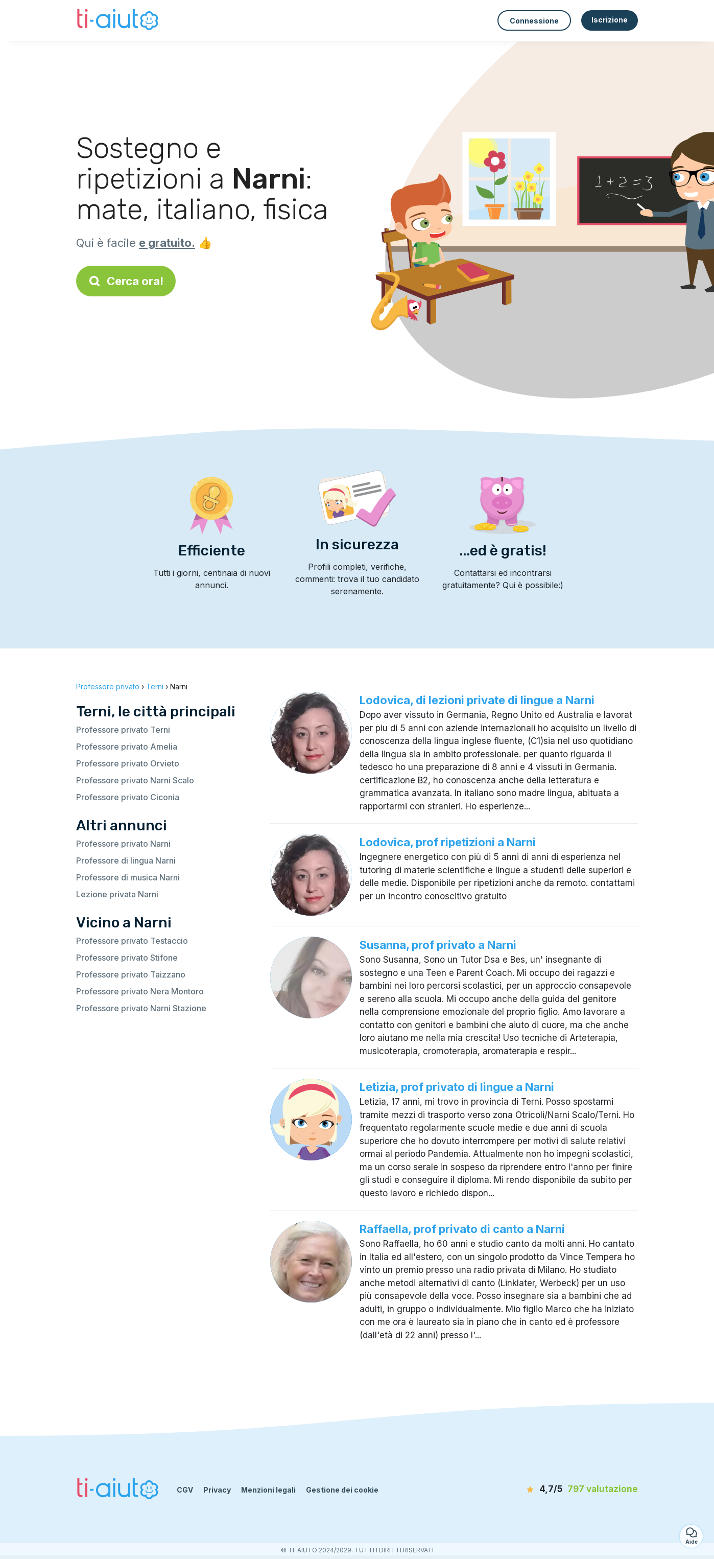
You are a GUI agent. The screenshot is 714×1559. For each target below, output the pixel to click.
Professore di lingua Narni (126, 860)
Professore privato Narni (123, 844)
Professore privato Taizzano (130, 974)
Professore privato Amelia (126, 746)
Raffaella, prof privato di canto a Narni (462, 1229)
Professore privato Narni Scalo (135, 780)
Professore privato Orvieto (127, 763)
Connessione (534, 20)
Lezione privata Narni (117, 894)
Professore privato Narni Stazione (141, 1008)
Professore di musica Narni (128, 877)
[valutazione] (579, 1489)
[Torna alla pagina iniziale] (118, 20)
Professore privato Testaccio (132, 941)
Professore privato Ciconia (127, 797)
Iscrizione (609, 19)
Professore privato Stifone (127, 957)
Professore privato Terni (123, 730)
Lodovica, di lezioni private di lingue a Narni (477, 700)
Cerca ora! (125, 281)
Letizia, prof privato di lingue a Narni (457, 1086)
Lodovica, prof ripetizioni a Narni (448, 842)
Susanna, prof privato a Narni (438, 944)
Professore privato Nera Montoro (140, 991)
